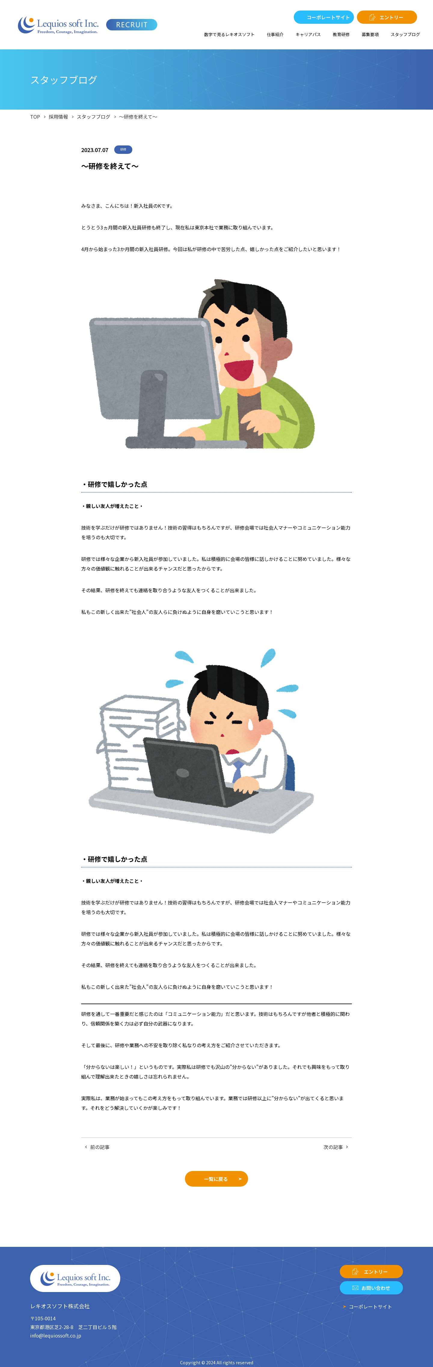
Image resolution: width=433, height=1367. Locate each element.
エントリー (391, 17)
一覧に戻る (216, 1178)
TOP (35, 116)
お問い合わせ (375, 1287)
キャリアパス (308, 34)
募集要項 (370, 34)
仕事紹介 (275, 34)
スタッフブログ (405, 34)
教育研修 (341, 34)
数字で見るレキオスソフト (229, 34)
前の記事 (99, 1147)
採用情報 (58, 116)
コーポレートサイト (328, 17)
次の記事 (333, 1147)
